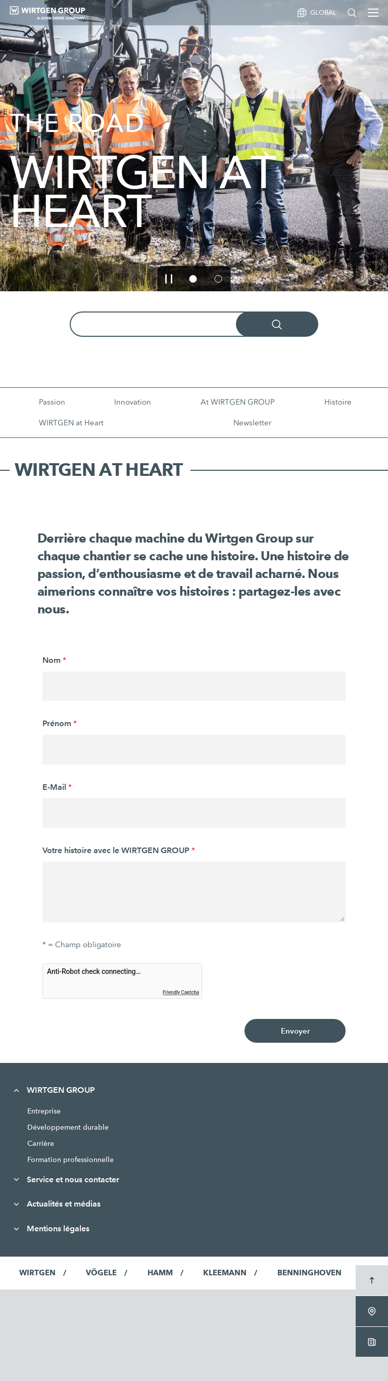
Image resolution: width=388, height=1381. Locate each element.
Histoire (338, 402)
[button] (169, 278)
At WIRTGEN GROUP (238, 402)
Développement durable (68, 1127)
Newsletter (252, 422)
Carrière (40, 1143)
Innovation (132, 402)
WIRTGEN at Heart (71, 422)
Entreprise (44, 1111)
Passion (52, 402)
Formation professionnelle (70, 1159)
